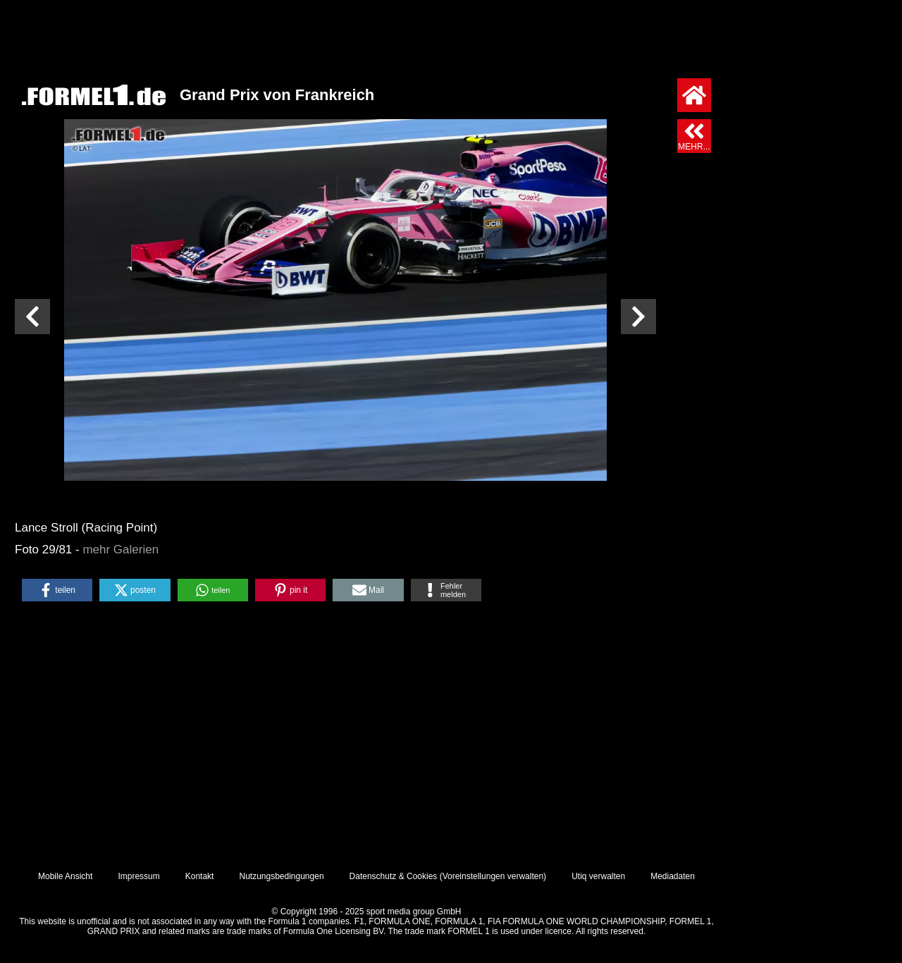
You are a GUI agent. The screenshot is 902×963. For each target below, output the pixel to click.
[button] (57, 590)
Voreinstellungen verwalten (493, 876)
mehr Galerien (120, 549)
